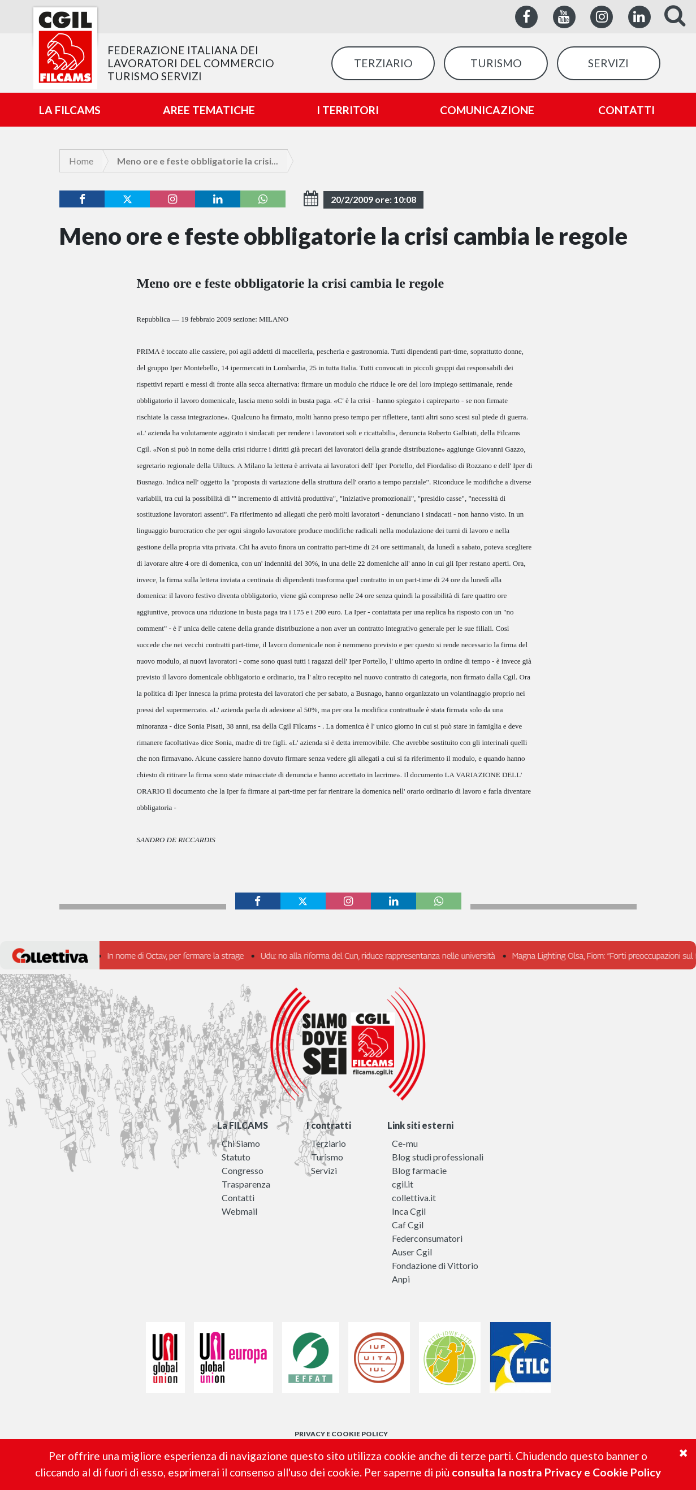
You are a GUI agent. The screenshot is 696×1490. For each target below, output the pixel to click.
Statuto (236, 1156)
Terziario (328, 1143)
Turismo (327, 1156)
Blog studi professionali (437, 1156)
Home (81, 160)
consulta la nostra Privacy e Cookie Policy (556, 1472)
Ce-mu (405, 1143)
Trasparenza (246, 1184)
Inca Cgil (409, 1211)
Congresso (242, 1170)
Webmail (239, 1211)
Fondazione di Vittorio (435, 1265)
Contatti (238, 1197)
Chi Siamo (241, 1143)
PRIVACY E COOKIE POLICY (341, 1434)
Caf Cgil (407, 1224)
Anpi (401, 1279)
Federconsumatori (427, 1238)
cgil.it (402, 1184)
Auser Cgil (412, 1251)
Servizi (324, 1170)
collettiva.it (414, 1197)
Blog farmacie (419, 1170)
